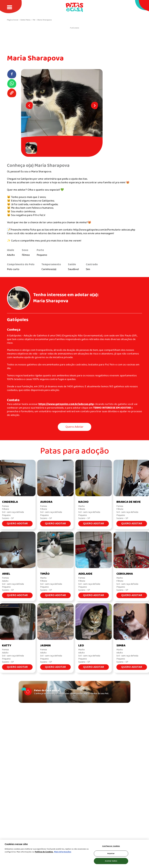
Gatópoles (17, 320)
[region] (74, 853)
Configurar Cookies (111, 846)
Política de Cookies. (44, 851)
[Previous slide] (29, 105)
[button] (32, 148)
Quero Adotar (74, 426)
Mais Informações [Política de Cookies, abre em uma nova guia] (62, 851)
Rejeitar (111, 853)
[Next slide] (94, 105)
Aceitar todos (111, 860)
